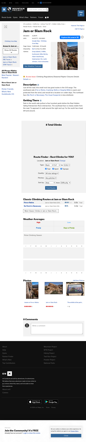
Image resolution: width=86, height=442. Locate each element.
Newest (16, 75)
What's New (23, 17)
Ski (33, 2)
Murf (33, 49)
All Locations (27, 24)
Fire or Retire (40, 90)
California (36, 24)
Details (26, 79)
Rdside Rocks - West (39, 26)
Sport (55, 169)
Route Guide (6, 17)
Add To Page (79, 29)
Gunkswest (35, 54)
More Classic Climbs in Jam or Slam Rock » (41, 211)
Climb (4, 2)
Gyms (15, 17)
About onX (6, 389)
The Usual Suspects (52, 95)
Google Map (36, 41)
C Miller (43, 51)
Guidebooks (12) (8, 94)
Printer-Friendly (7, 89)
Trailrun (25, 2)
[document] (66, 432)
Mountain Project (50, 347)
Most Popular (7, 75)
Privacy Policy (74, 431)
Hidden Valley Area (58, 24)
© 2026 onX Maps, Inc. (37, 407)
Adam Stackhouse (38, 56)
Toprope (64, 169)
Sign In (81, 13)
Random (5, 78)
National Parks (49, 363)
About (4, 347)
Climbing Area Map (11, 41)
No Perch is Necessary (35, 95)
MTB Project (48, 350)
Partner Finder (7, 356)
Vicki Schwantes (43, 61)
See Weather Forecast (33, 66)
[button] (53, 56)
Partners (33, 17)
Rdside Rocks (27, 26)
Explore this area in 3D (70, 37)
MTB (10, 2)
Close (66, 436)
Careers (5, 393)
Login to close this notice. (32, 433)
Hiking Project (49, 353)
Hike (17, 2)
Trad (47, 169)
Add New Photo (78, 280)
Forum (40, 17)
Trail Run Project (50, 356)
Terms (47, 407)
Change (62, 161)
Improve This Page (77, 25)
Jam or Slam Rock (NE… (52, 206)
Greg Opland (36, 51)
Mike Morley (44, 54)
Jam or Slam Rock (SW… (53, 203)
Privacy (53, 407)
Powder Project (49, 360)
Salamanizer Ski (37, 59)
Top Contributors (8, 363)
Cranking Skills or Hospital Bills (58, 90)
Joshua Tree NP (46, 24)
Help (4, 350)
